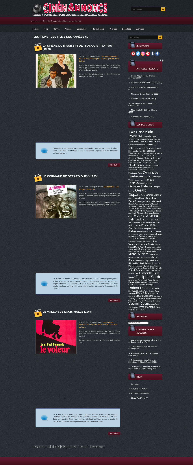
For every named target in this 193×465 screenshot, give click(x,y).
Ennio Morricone (145, 176)
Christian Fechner (153, 158)
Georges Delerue (140, 186)
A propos (140, 29)
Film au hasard (98, 29)
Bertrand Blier (141, 151)
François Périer (138, 180)
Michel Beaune (133, 258)
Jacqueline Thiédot (135, 206)
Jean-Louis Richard (154, 211)
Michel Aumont (154, 254)
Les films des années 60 (99, 325)
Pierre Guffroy (132, 280)
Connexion (135, 384)
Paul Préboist (142, 273)
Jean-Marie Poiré (137, 216)
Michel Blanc (145, 258)
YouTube (113, 29)
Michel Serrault (144, 263)
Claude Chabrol (142, 163)
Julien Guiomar (143, 241)
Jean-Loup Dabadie (152, 213)
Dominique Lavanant (146, 170)
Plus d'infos (114, 165)
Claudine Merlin (147, 165)
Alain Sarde (144, 136)
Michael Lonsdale (139, 251)
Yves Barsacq (133, 307)
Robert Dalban (139, 288)
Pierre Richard (153, 280)
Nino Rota (136, 268)
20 (82, 447)
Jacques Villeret (156, 208)
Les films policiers (108, 59)
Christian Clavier (135, 158)
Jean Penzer (139, 234)
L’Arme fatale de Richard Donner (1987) (146, 83)
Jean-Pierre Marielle (148, 222)
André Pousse (150, 141)
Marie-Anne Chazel (142, 247)
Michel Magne (144, 261)
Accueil (46, 21)
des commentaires (140, 393)
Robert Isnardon (138, 291)
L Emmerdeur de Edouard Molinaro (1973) (144, 341)
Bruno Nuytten (148, 153)
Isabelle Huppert (151, 204)
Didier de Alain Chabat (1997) (142, 117)
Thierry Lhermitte (136, 298)
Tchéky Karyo (157, 296)
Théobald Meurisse (153, 299)
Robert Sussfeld (149, 291)
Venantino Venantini (144, 301)
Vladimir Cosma (139, 303)
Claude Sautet (154, 163)
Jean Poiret (147, 234)
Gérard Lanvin (133, 199)
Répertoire (126, 29)
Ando (133, 353)
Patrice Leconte (156, 268)
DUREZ (134, 347)
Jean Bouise (142, 225)
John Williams (141, 238)
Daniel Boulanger (139, 168)
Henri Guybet (141, 201)
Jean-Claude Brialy (137, 210)
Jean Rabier (156, 234)
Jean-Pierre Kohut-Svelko (151, 220)
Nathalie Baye (149, 266)
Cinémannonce (136, 367)
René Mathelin (133, 285)
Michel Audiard (138, 254)
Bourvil (140, 154)
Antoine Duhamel (139, 144)
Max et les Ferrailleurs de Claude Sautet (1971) (142, 361)
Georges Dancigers (145, 183)
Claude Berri (134, 161)
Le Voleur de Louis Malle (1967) (67, 311)
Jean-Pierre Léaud (135, 222)
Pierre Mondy (142, 280)
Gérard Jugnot (154, 195)
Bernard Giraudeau (144, 148)
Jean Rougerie (147, 236)
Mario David (139, 249)
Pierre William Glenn (138, 282)
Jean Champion (144, 229)
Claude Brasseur (145, 161)
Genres (56, 29)
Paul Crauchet (151, 270)
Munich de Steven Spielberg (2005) (145, 94)
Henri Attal (145, 198)
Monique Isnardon (135, 266)
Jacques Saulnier (145, 208)
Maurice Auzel (150, 249)
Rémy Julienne (143, 293)
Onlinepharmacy (137, 360)
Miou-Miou (158, 264)
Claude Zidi (134, 165)
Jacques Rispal (133, 208)
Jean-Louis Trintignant (136, 213)
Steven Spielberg (144, 296)
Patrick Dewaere (136, 270)
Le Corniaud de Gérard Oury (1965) (70, 176)
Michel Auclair (151, 251)
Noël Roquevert (145, 268)
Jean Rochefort (135, 236)
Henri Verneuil (153, 201)
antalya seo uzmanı (138, 340)
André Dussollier (139, 141)
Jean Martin (151, 232)
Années (54, 21)
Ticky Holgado (132, 301)
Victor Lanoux (156, 301)
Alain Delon (136, 132)
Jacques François (150, 206)
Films (46, 29)
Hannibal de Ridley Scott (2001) (143, 99)
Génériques (81, 29)
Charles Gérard (152, 156)
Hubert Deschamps (136, 204)
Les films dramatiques (91, 59)
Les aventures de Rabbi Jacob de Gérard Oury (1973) (144, 368)
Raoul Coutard (154, 283)
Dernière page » (98, 447)
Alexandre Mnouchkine (144, 139)
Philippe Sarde (148, 277)
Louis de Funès (146, 244)
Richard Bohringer (146, 285)
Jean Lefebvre (141, 232)
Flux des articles (139, 389)
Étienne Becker (140, 310)
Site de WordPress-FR (139, 398)
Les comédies (109, 187)
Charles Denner (142, 156)
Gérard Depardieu (137, 192)
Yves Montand (147, 306)
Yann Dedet (155, 304)
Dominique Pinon (135, 173)
